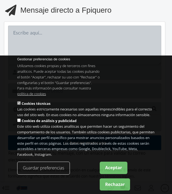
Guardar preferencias (43, 169)
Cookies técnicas (36, 104)
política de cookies (31, 95)
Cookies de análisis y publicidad (49, 122)
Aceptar (113, 169)
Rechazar (115, 186)
